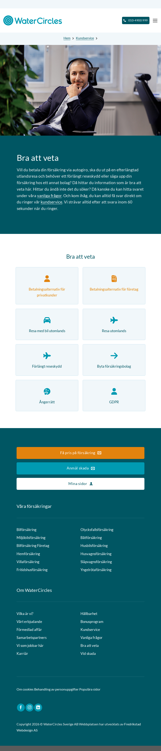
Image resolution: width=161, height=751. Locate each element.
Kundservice (85, 38)
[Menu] (155, 20)
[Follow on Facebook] (21, 713)
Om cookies (25, 694)
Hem (67, 38)
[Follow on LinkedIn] (38, 713)
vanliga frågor (49, 195)
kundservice (51, 201)
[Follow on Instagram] (30, 713)
